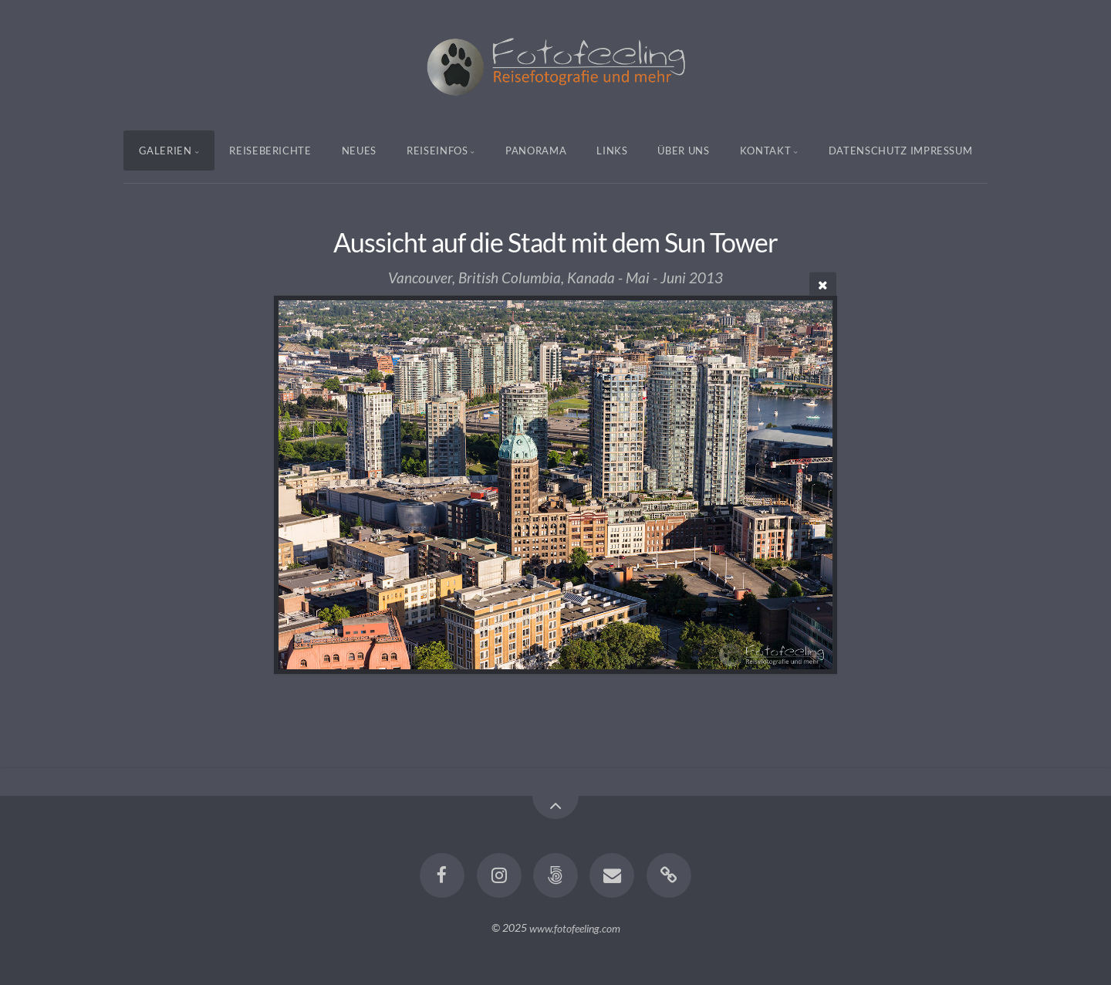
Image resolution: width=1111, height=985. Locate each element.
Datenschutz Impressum (901, 150)
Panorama (535, 150)
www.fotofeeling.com (574, 927)
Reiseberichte (270, 150)
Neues (359, 150)
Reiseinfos (437, 150)
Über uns (683, 150)
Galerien (165, 150)
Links (611, 150)
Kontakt (766, 150)
